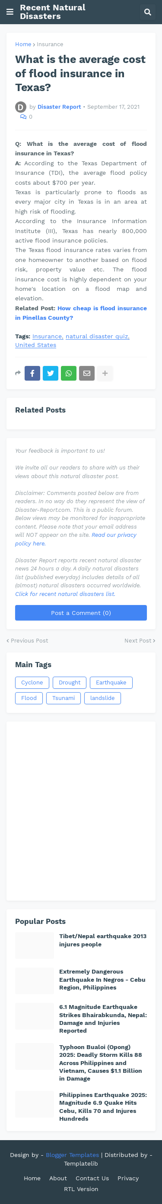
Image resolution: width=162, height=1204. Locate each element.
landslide (102, 698)
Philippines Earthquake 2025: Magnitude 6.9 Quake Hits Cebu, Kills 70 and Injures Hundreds (103, 1106)
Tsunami (63, 698)
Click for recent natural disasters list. (65, 594)
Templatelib (81, 1163)
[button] (10, 12)
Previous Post (29, 640)
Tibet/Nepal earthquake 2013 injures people (102, 940)
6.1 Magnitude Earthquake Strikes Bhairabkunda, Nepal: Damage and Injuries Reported (103, 1018)
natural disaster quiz (97, 336)
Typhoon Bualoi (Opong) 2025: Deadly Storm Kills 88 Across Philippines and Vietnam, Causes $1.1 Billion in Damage (100, 1062)
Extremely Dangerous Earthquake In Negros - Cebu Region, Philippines (102, 979)
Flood (29, 698)
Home (23, 44)
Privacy (128, 1178)
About (58, 1178)
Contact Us (92, 1178)
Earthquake (111, 682)
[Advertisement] (81, 811)
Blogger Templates (72, 1154)
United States (35, 345)
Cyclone (32, 682)
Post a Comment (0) (81, 612)
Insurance (50, 44)
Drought (69, 682)
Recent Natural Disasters (53, 11)
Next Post (137, 640)
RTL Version (81, 1188)
